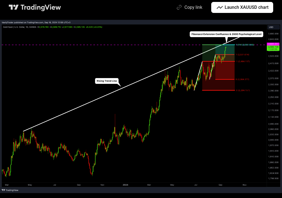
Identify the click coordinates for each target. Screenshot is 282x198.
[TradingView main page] (35, 7)
